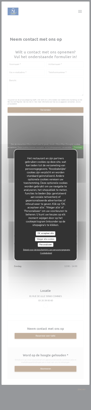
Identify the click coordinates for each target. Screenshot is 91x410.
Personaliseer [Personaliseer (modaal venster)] (45, 244)
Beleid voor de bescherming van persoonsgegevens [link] (46, 249)
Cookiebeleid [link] (46, 253)
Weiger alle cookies (45, 239)
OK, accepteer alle (45, 233)
